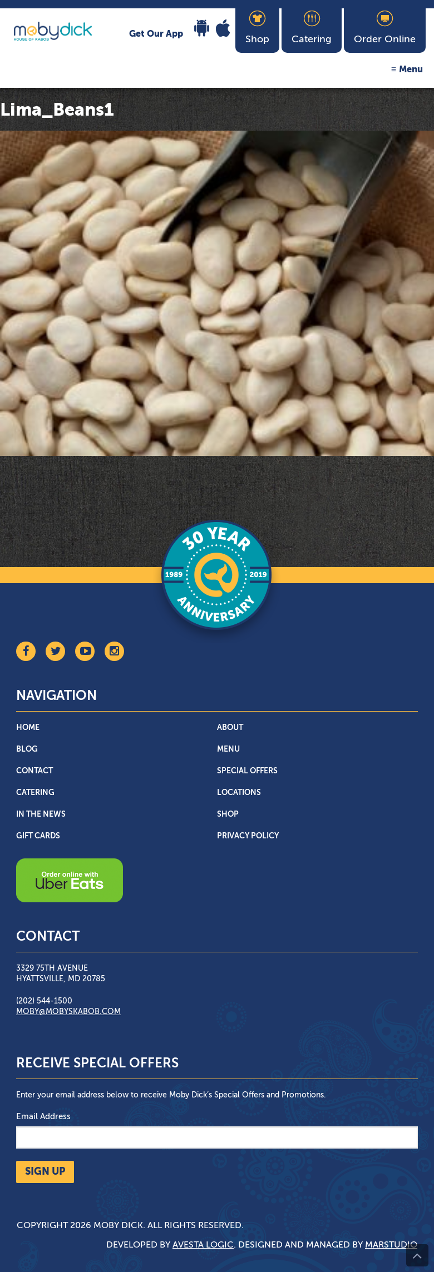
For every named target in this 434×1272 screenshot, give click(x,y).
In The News (41, 814)
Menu (411, 70)
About (230, 728)
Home (28, 728)
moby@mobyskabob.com (68, 1012)
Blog (27, 749)
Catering (35, 793)
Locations (239, 793)
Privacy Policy (248, 836)
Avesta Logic (203, 1245)
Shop (228, 814)
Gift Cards (38, 836)
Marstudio (391, 1245)
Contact (34, 771)
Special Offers (247, 771)
